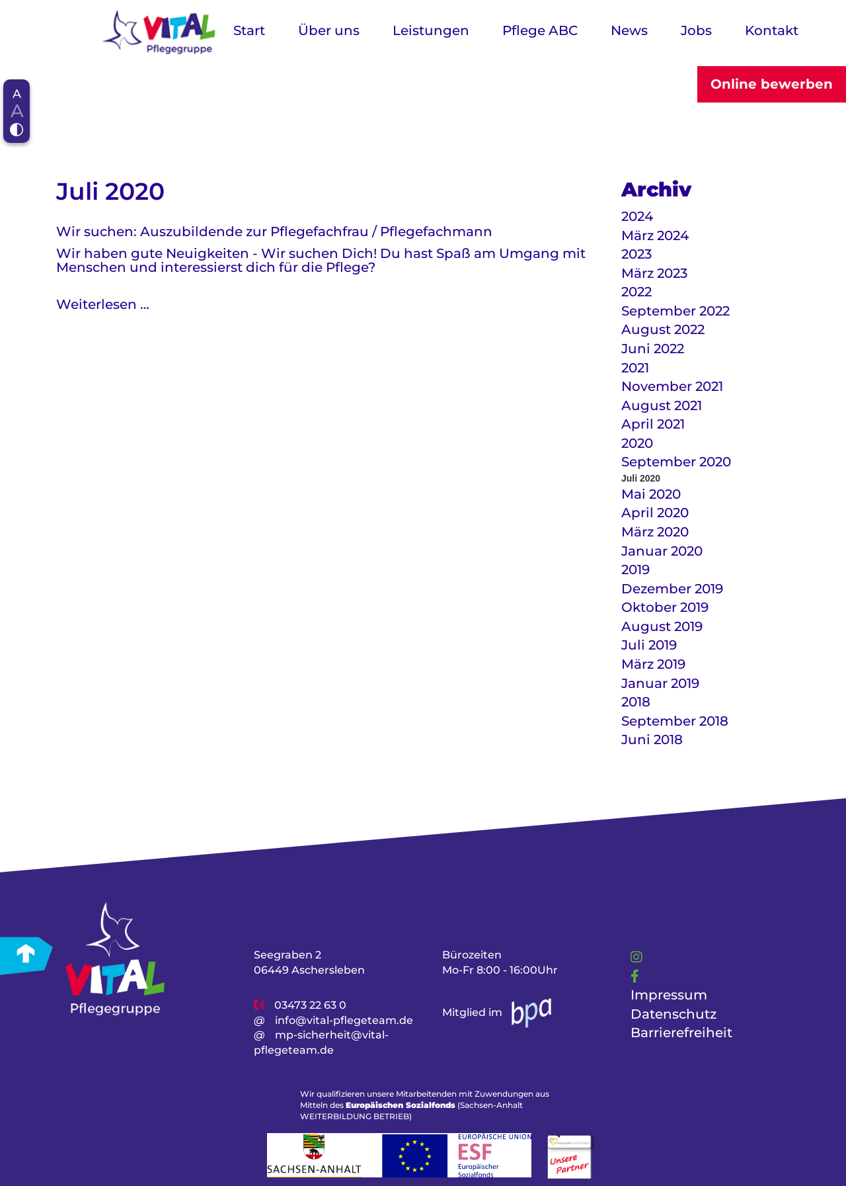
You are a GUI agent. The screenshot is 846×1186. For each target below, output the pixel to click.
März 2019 (653, 664)
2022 (636, 292)
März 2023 (654, 273)
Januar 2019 (660, 683)
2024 (637, 216)
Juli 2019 (649, 645)
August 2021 (661, 405)
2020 (637, 443)
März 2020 (655, 532)
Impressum (669, 995)
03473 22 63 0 (310, 1004)
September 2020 (676, 462)
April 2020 (655, 513)
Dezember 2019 (672, 589)
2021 (635, 368)
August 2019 (662, 626)
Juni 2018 (652, 739)
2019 (635, 569)
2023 (636, 254)
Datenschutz (673, 1013)
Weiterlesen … (102, 304)
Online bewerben (772, 84)
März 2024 (655, 235)
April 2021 (653, 424)
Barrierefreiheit (681, 1032)
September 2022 (675, 311)
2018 (635, 702)
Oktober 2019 (665, 607)
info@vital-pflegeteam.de (344, 1019)
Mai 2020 (651, 494)
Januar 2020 (662, 551)
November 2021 (672, 386)
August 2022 (663, 329)
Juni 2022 (652, 349)
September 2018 (674, 721)
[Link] (636, 957)
